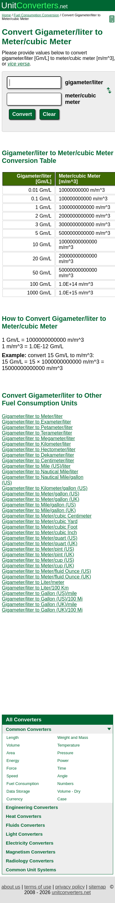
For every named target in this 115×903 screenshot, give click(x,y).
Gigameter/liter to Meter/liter (32, 416)
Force (11, 768)
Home (6, 15)
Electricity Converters (29, 843)
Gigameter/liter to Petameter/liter (37, 427)
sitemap (97, 886)
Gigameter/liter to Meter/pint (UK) (38, 554)
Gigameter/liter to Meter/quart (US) (39, 538)
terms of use (37, 886)
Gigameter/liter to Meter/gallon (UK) (40, 499)
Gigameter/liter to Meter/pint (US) (38, 549)
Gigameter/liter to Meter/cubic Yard (40, 521)
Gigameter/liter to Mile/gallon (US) (39, 504)
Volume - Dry (68, 791)
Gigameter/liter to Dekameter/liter (38, 455)
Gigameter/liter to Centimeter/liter (38, 460)
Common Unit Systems (31, 869)
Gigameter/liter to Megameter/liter (38, 438)
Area (10, 753)
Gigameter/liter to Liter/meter (33, 582)
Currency (14, 799)
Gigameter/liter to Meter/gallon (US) (40, 493)
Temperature (68, 745)
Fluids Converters (25, 825)
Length (12, 737)
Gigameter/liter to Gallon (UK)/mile (39, 604)
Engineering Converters (32, 807)
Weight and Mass (72, 737)
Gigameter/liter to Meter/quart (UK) (39, 543)
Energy (12, 760)
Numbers (65, 783)
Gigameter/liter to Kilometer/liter (36, 444)
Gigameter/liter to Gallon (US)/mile (39, 593)
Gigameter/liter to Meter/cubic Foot (39, 527)
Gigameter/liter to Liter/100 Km (35, 587)
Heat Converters (23, 816)
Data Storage (18, 791)
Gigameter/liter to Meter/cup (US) (38, 560)
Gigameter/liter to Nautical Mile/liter (40, 471)
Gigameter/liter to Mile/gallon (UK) (39, 510)
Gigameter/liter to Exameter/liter (36, 421)
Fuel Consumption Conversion (36, 15)
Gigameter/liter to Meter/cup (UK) (38, 565)
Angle (62, 776)
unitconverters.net (71, 892)
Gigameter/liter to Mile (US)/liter (36, 466)
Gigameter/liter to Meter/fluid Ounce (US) (46, 571)
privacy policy (70, 886)
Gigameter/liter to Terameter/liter (37, 433)
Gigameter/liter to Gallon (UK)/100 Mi (42, 610)
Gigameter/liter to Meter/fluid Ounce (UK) (46, 576)
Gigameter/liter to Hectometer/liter (38, 449)
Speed (12, 776)
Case (62, 799)
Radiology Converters (30, 860)
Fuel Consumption (22, 783)
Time (61, 768)
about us (11, 886)
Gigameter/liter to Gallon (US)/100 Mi (42, 598)
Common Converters (28, 729)
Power (63, 760)
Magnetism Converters (31, 851)
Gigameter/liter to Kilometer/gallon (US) (44, 488)
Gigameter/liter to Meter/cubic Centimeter (47, 516)
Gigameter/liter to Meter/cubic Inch (39, 532)
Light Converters (24, 834)
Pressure (65, 753)
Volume (13, 745)
